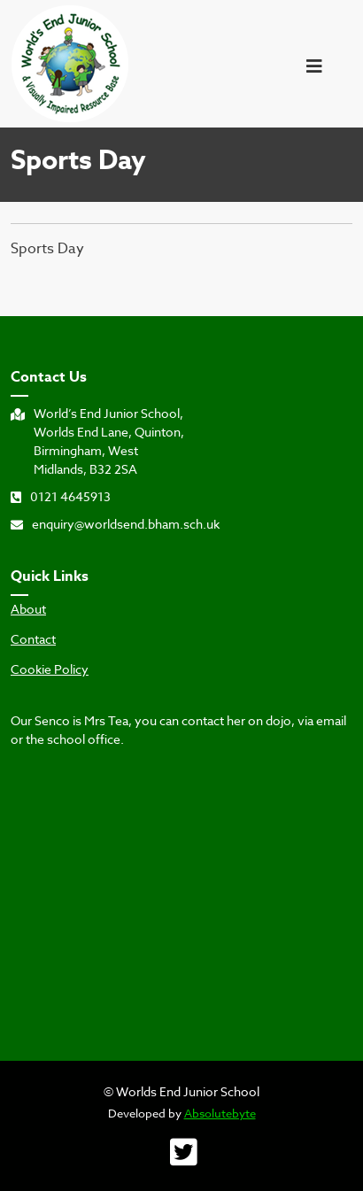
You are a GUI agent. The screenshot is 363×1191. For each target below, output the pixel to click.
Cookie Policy (50, 669)
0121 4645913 (61, 496)
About (28, 609)
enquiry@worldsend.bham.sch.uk (115, 523)
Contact (33, 639)
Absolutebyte (220, 1113)
